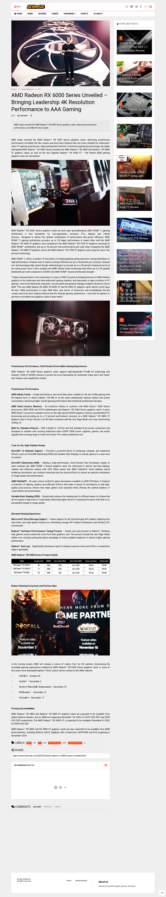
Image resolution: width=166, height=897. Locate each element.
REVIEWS (42, 14)
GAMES (55, 14)
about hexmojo (81, 881)
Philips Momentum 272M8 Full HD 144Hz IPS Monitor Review (132, 329)
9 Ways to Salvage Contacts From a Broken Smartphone (134, 78)
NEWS (30, 14)
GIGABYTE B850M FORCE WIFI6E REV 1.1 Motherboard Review (133, 47)
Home (14, 89)
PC (39, 89)
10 (121, 319)
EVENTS (84, 14)
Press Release (27, 89)
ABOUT (98, 14)
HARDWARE (70, 14)
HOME (18, 14)
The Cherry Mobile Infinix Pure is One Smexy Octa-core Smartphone (134, 297)
